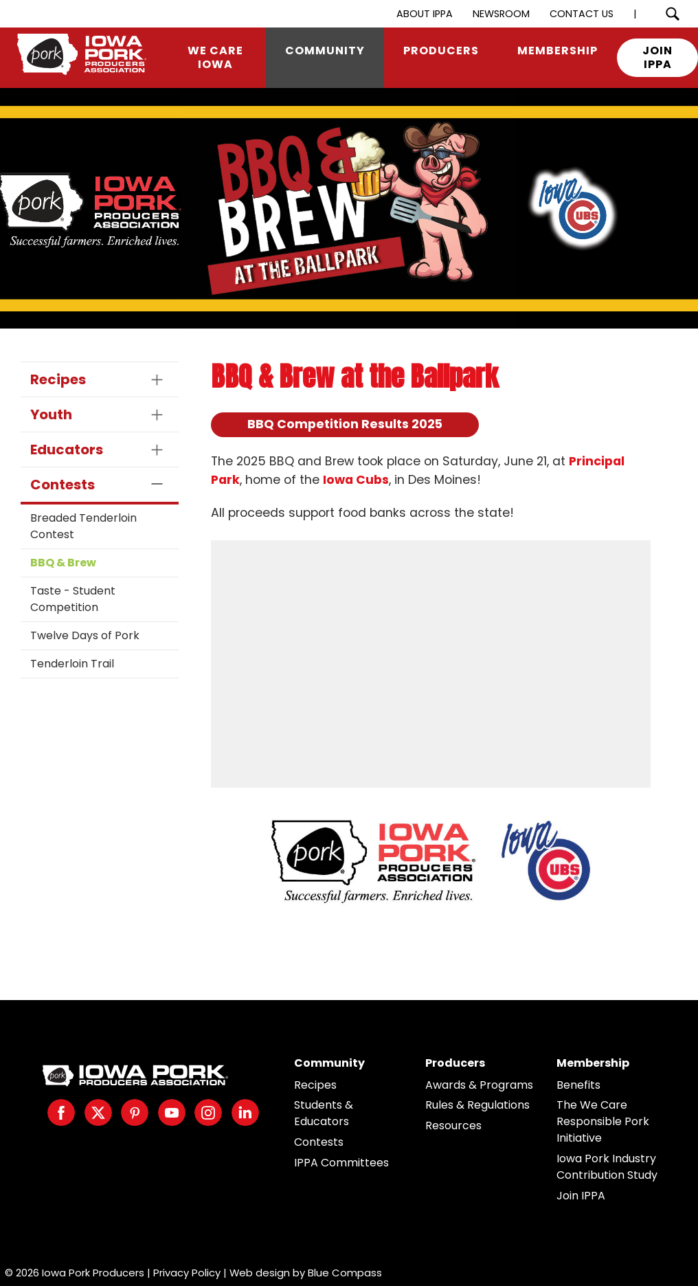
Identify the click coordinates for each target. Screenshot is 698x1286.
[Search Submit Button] (672, 13)
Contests (319, 1142)
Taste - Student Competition (72, 599)
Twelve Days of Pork (84, 635)
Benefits (578, 1085)
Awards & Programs (479, 1085)
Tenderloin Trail (72, 664)
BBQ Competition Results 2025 (344, 424)
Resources (453, 1125)
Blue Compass (345, 1272)
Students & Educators (323, 1113)
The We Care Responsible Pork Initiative (602, 1121)
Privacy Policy (187, 1272)
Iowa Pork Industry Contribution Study (606, 1167)
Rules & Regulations (477, 1105)
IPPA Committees (341, 1163)
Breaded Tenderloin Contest (83, 526)
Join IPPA (580, 1196)
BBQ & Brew (63, 562)
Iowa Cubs (356, 480)
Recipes (315, 1085)
